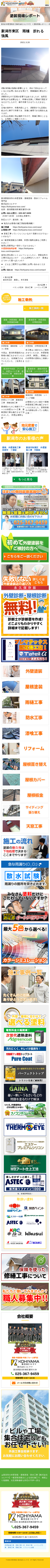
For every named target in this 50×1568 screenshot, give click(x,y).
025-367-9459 (25, 213)
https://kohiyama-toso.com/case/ (27, 227)
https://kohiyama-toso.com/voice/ (27, 230)
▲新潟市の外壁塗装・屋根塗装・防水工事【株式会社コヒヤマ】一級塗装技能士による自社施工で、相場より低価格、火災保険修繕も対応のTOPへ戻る (24, 1477)
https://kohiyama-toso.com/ (13, 207)
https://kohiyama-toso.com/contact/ (30, 270)
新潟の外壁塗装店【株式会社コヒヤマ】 (18, 1560)
